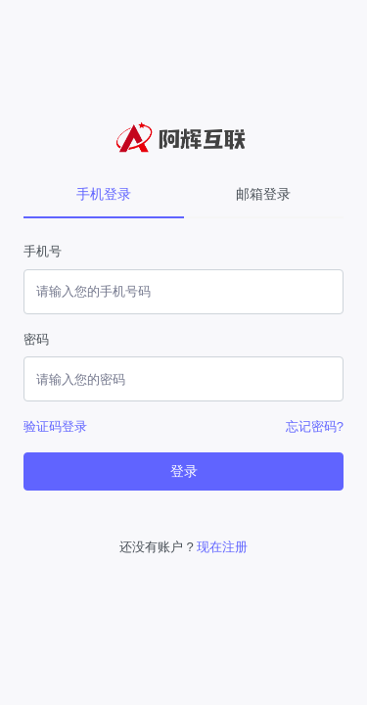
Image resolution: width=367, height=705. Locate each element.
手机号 (42, 251)
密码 (36, 339)
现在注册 (222, 547)
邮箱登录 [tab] (263, 194)
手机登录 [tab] (103, 194)
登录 (184, 471)
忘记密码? (315, 426)
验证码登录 (55, 426)
